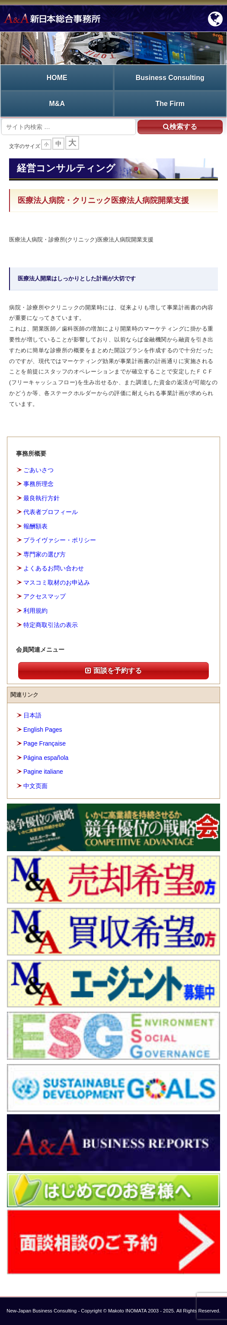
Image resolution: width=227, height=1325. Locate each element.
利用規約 (35, 610)
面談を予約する (113, 670)
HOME (57, 77)
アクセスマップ (44, 596)
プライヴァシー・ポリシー (59, 540)
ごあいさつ (38, 469)
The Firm (170, 103)
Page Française (44, 743)
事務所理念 (38, 483)
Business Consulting (170, 77)
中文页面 (35, 785)
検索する (180, 126)
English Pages (42, 729)
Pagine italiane (43, 771)
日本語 (32, 715)
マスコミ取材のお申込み (56, 582)
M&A (57, 103)
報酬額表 (35, 526)
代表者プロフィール (50, 511)
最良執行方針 (41, 498)
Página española (45, 757)
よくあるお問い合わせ (53, 568)
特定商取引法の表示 (50, 624)
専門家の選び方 (44, 554)
